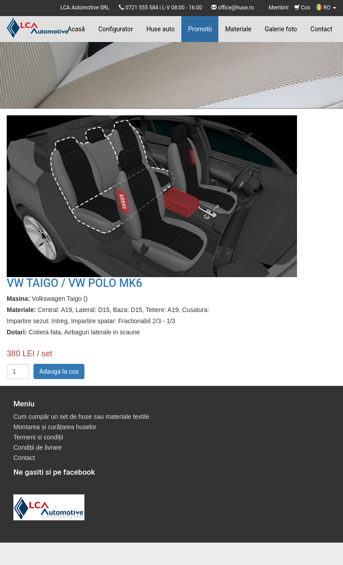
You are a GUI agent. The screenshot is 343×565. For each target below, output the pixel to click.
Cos (302, 7)
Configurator (115, 29)
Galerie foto (281, 29)
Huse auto (160, 29)
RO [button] (326, 7)
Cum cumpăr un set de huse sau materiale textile (81, 416)
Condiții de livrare (37, 447)
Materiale (238, 29)
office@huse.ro (236, 7)
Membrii (279, 7)
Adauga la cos (59, 371)
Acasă (76, 29)
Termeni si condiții (38, 437)
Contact (321, 29)
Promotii (200, 29)
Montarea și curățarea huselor (54, 426)
